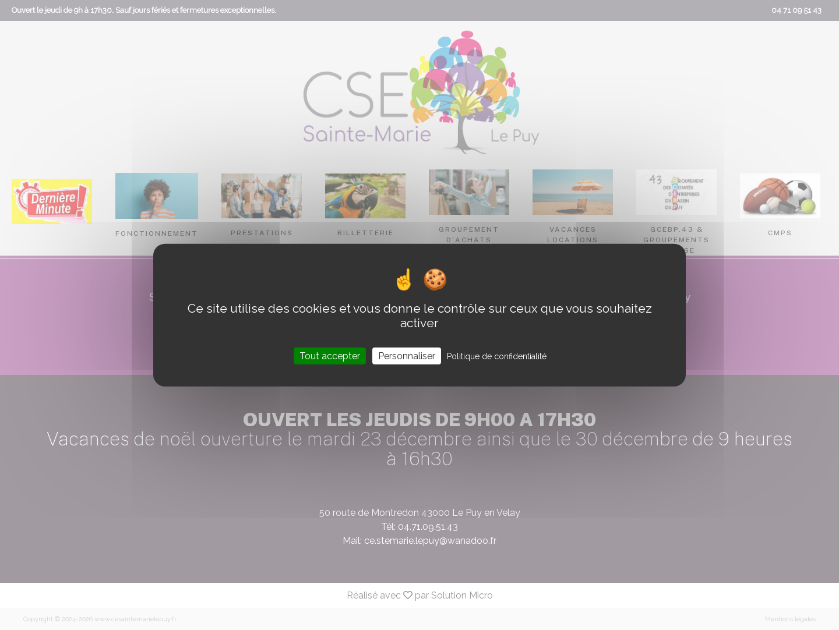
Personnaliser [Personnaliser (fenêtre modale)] (406, 355)
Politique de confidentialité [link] (497, 355)
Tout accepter (329, 355)
